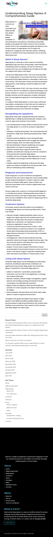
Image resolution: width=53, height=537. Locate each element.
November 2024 (10, 367)
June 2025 (8, 353)
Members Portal (11, 485)
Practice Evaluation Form (15, 418)
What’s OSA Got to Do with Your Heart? (18, 340)
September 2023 (10, 373)
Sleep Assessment (11, 386)
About (7, 402)
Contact (8, 421)
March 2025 (9, 358)
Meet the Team (12, 408)
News (8, 410)
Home (7, 383)
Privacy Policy (10, 501)
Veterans (8, 400)
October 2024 (10, 370)
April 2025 (8, 356)
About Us (9, 496)
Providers (8, 413)
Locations (8, 397)
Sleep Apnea (9, 389)
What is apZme (12, 405)
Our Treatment (12, 394)
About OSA (10, 391)
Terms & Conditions (12, 503)
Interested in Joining (14, 416)
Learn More (9, 523)
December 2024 (10, 364)
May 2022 (8, 376)
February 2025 (10, 361)
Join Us (8, 498)
